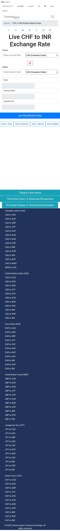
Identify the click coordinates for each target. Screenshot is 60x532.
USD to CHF (10, 293)
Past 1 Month (38, 124)
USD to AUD (10, 298)
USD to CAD (10, 277)
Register (5, 11)
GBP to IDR (10, 419)
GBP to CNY (10, 407)
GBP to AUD (10, 399)
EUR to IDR (10, 368)
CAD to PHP (10, 251)
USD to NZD (10, 302)
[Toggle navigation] (52, 16)
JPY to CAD (10, 429)
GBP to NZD (10, 403)
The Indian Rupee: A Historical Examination (30, 205)
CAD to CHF (10, 231)
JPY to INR (10, 461)
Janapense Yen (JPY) (14, 425)
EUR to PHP (10, 364)
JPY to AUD (10, 449)
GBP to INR (10, 411)
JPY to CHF (10, 445)
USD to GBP (10, 285)
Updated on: (9, 101)
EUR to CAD (10, 328)
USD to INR (10, 310)
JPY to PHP (10, 465)
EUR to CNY (10, 356)
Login (52, 6)
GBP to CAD (10, 378)
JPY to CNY (10, 457)
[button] (39, 6)
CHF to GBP (10, 488)
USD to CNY (10, 306)
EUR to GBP (10, 336)
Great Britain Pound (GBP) (16, 374)
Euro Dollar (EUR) (13, 324)
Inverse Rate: (9, 90)
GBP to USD (10, 387)
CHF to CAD (10, 480)
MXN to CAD (10, 267)
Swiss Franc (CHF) (13, 476)
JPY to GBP (10, 437)
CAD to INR (10, 247)
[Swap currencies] (30, 63)
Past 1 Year (7, 124)
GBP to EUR (10, 383)
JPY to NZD (10, 453)
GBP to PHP (10, 415)
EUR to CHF (10, 344)
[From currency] (42, 55)
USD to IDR (10, 318)
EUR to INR (10, 360)
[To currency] (42, 72)
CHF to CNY (10, 508)
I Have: (5, 50)
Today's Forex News (30, 192)
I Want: (5, 67)
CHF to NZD (10, 504)
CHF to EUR (10, 484)
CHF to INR (10, 512)
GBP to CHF (10, 395)
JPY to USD (10, 441)
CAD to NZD (10, 239)
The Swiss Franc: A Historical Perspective (30, 198)
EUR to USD (10, 332)
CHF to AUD (10, 500)
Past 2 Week (52, 124)
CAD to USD (10, 215)
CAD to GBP (10, 223)
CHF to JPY (10, 492)
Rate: (6, 80)
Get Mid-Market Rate (30, 115)
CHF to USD (10, 496)
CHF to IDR (10, 520)
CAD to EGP (10, 259)
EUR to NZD (10, 352)
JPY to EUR (10, 433)
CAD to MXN (10, 263)
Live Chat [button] (20, 6)
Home (6, 23)
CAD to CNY (10, 243)
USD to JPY (10, 289)
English (6, 2)
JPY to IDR (10, 470)
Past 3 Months (21, 124)
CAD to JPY (10, 227)
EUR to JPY (10, 340)
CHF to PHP (10, 516)
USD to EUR (10, 281)
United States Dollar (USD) (17, 273)
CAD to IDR (10, 255)
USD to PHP (10, 314)
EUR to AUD (10, 348)
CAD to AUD (10, 235)
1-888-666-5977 (7, 6)
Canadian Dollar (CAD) (15, 211)
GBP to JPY (10, 391)
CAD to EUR (10, 219)
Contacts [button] (31, 6)
